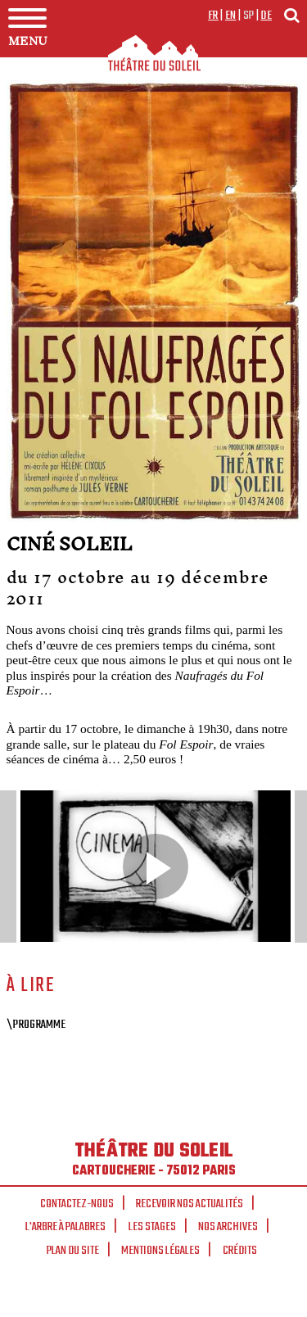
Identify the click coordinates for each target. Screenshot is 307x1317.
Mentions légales (160, 1250)
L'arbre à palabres (65, 1227)
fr (213, 15)
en (231, 15)
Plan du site (73, 1250)
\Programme (36, 1024)
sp (249, 15)
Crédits (240, 1250)
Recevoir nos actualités (189, 1204)
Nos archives (228, 1227)
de (266, 15)
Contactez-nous (77, 1204)
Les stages (152, 1227)
